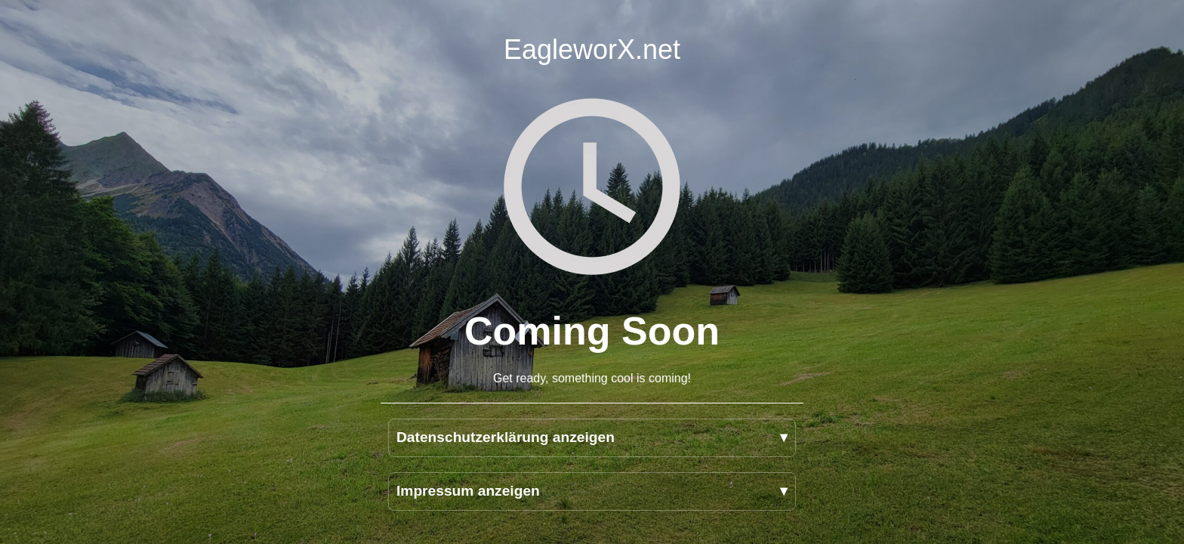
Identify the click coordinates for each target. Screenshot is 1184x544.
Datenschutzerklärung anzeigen (505, 437)
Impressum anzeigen (468, 491)
